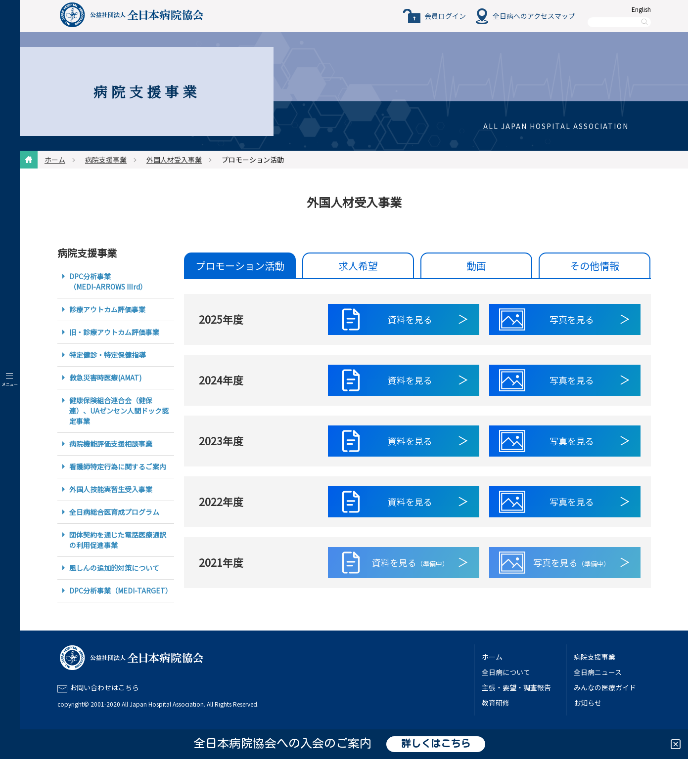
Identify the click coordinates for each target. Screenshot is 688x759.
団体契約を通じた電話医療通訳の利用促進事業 (117, 540)
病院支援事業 (106, 160)
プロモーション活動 (239, 265)
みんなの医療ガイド (605, 687)
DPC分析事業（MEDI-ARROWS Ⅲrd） (108, 281)
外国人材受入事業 (174, 160)
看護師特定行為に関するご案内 (117, 466)
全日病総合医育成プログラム (114, 512)
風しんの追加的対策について (114, 568)
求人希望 (358, 265)
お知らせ (587, 703)
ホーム (55, 160)
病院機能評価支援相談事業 (110, 444)
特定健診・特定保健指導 (107, 355)
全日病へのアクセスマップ (534, 16)
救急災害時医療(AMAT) (105, 377)
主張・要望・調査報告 (516, 687)
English (641, 9)
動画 (476, 265)
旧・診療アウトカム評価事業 (114, 332)
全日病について (506, 672)
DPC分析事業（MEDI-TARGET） (120, 590)
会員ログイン (445, 16)
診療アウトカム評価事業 (107, 309)
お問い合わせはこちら (104, 687)
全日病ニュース (598, 672)
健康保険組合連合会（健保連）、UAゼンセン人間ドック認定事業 (119, 410)
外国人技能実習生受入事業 (110, 489)
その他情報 (594, 265)
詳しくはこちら (435, 744)
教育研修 (495, 703)
